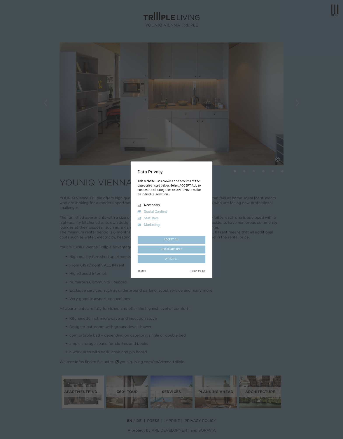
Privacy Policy (197, 271)
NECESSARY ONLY (172, 249)
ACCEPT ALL (171, 239)
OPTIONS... (171, 259)
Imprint (142, 271)
